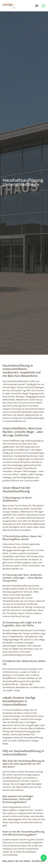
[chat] (44, 858)
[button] (36, 5)
